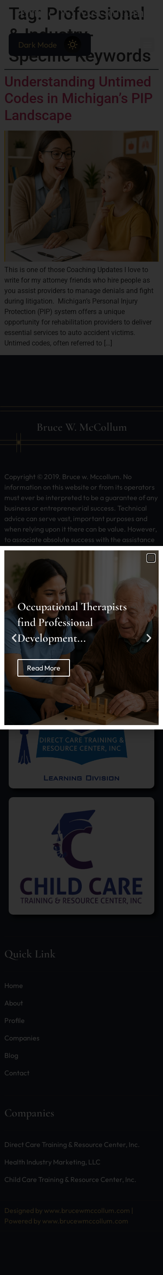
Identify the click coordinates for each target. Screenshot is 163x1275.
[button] (151, 558)
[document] (81, 637)
